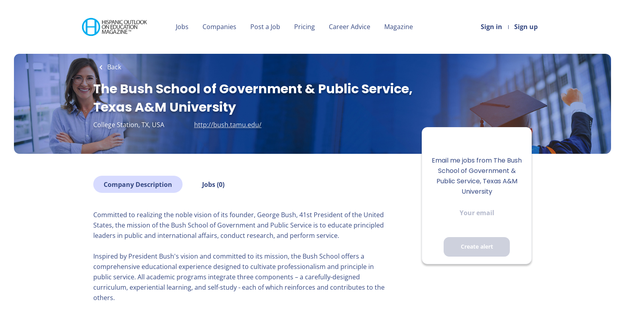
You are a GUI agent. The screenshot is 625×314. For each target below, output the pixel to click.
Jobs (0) (213, 184)
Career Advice (349, 27)
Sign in (491, 27)
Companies (219, 27)
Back (113, 67)
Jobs (182, 27)
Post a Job (265, 27)
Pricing (304, 27)
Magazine (398, 27)
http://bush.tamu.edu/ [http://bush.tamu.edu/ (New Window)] (227, 124)
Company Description (138, 184)
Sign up (526, 27)
